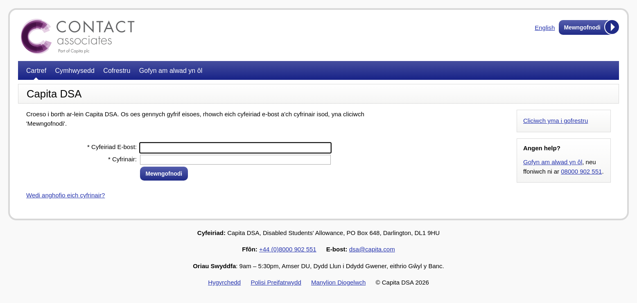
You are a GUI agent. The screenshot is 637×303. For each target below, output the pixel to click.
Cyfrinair (121, 159)
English (545, 27)
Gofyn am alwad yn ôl (170, 70)
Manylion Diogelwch (338, 282)
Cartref (36, 70)
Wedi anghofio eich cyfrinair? (65, 195)
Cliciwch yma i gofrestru (555, 120)
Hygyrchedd (224, 282)
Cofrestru (116, 70)
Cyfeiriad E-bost (111, 146)
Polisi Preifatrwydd (276, 282)
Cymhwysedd (75, 70)
